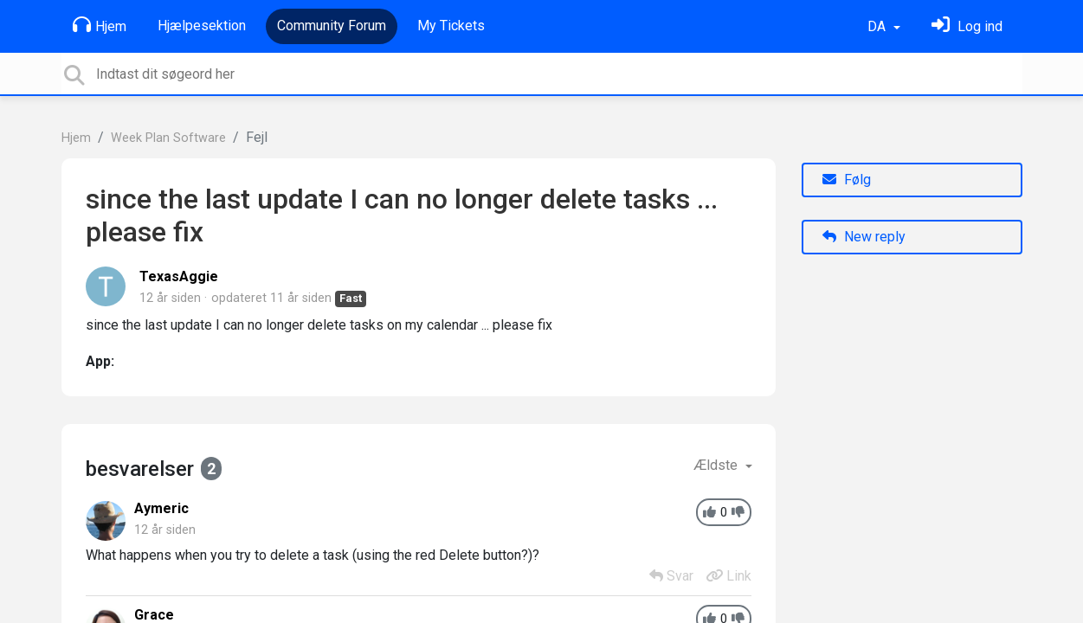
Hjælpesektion (202, 25)
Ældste (717, 465)
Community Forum (331, 25)
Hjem (99, 25)
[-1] (738, 513)
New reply (864, 236)
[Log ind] (967, 26)
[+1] (709, 513)
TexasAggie (178, 276)
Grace (154, 615)
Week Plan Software (168, 138)
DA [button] (878, 26)
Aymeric (161, 508)
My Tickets (451, 25)
